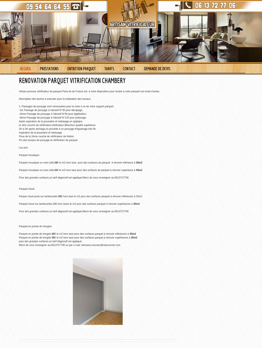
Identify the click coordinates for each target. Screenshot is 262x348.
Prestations (49, 68)
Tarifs (109, 68)
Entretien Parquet (81, 68)
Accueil (25, 68)
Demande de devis (157, 68)
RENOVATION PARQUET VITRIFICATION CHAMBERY (72, 80)
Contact (129, 68)
